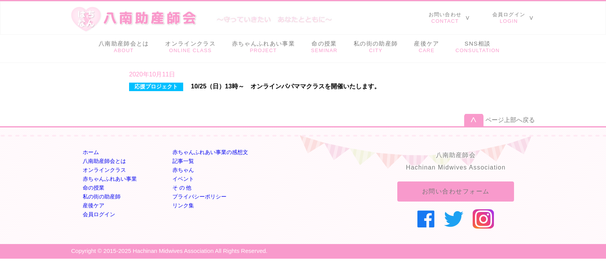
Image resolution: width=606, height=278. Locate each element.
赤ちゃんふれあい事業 (110, 179)
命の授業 (93, 188)
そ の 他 (182, 188)
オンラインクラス (104, 170)
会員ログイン (99, 214)
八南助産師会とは (104, 161)
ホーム (91, 152)
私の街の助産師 (102, 196)
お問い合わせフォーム (456, 191)
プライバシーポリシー (199, 196)
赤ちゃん (183, 170)
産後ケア (93, 205)
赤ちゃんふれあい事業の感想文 (210, 152)
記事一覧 (183, 161)
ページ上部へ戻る (510, 120)
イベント (183, 179)
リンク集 (183, 205)
